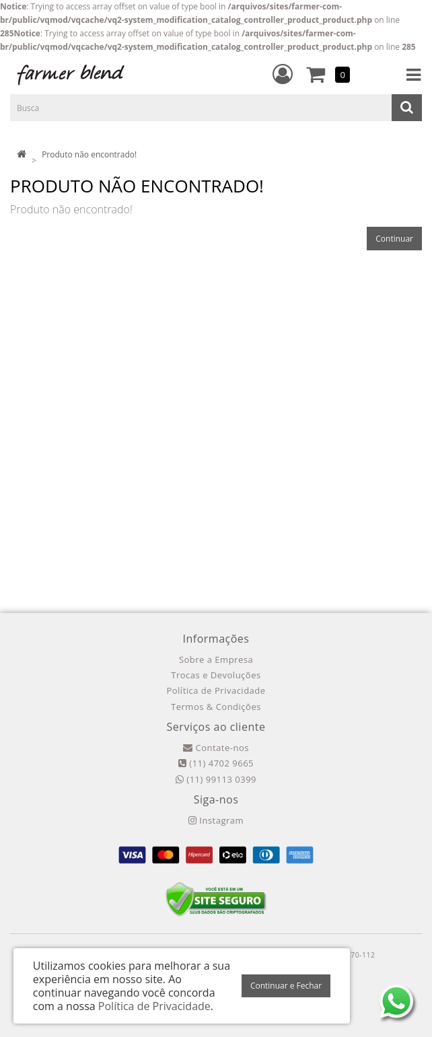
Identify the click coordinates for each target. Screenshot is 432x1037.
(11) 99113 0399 (216, 779)
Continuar (394, 238)
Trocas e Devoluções (215, 675)
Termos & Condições (216, 707)
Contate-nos (216, 748)
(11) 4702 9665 (216, 763)
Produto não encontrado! (89, 154)
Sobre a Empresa (216, 659)
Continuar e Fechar (286, 985)
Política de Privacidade (215, 690)
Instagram (216, 820)
